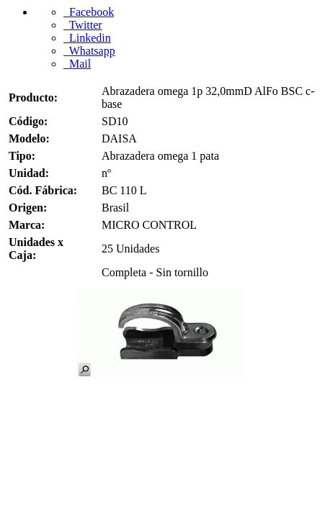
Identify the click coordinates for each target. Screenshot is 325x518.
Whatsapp (89, 51)
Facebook (88, 12)
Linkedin (87, 38)
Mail (77, 64)
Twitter (82, 25)
